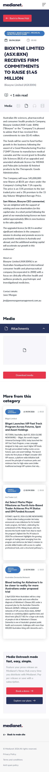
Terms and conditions (13, 759)
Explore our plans (24, 700)
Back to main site (14, 734)
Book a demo (24, 690)
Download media (24, 375)
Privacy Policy (9, 754)
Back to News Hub (17, 18)
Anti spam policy (10, 765)
